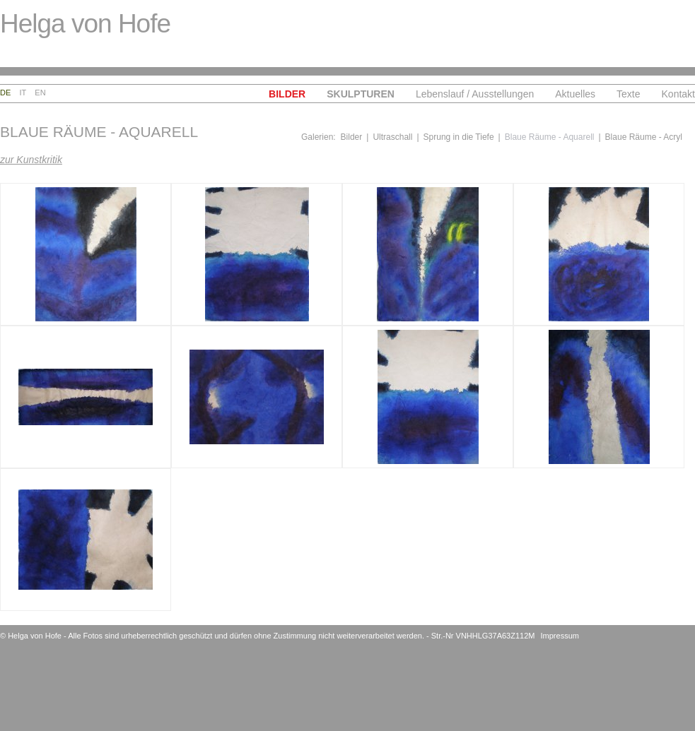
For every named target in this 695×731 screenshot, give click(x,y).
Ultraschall (392, 137)
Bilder (287, 94)
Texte (628, 94)
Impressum (560, 635)
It (23, 92)
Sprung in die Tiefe (459, 137)
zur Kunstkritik (31, 159)
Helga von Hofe (85, 24)
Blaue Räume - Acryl (643, 137)
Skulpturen (361, 94)
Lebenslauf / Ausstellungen (475, 94)
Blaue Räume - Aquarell (550, 137)
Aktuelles (575, 94)
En (40, 92)
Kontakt (678, 94)
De (5, 92)
